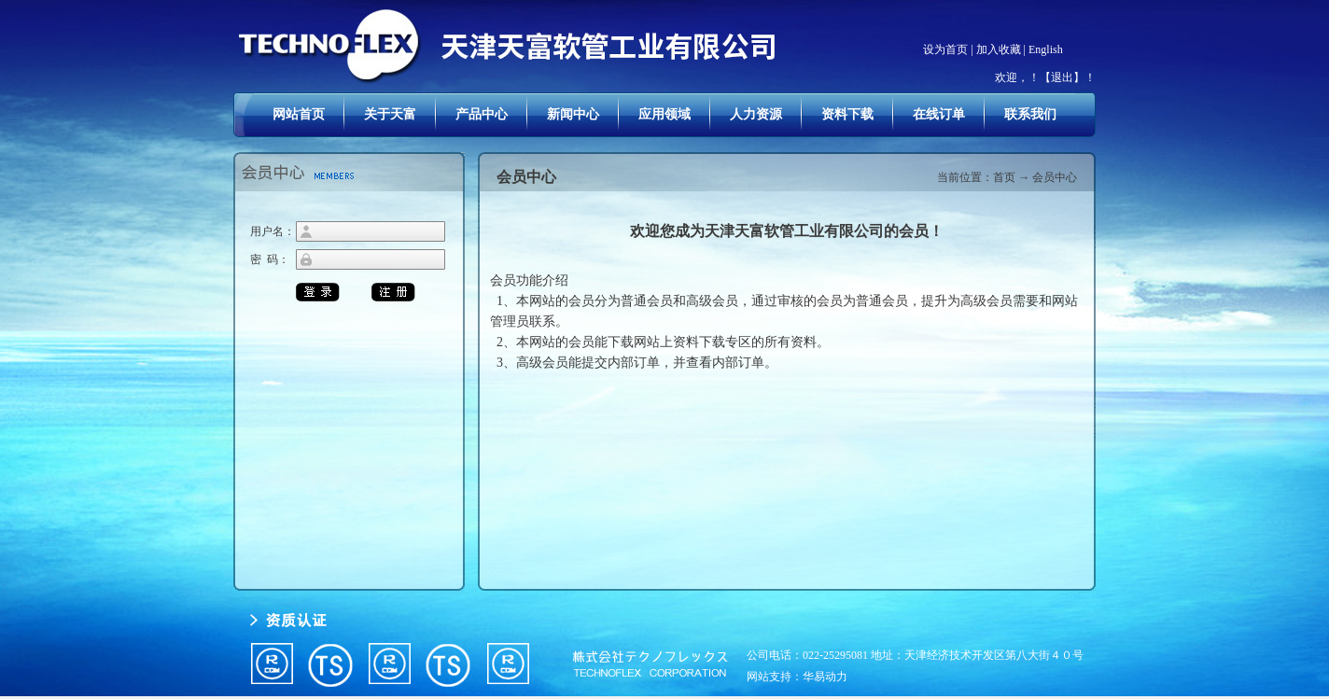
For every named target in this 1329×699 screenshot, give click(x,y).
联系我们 (1030, 114)
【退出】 (1062, 77)
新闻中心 (573, 114)
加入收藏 (998, 49)
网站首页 (299, 114)
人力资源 (756, 114)
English (1045, 49)
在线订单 (939, 114)
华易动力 (825, 676)
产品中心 (481, 114)
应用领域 (664, 114)
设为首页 (945, 49)
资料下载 (847, 114)
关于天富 (390, 114)
